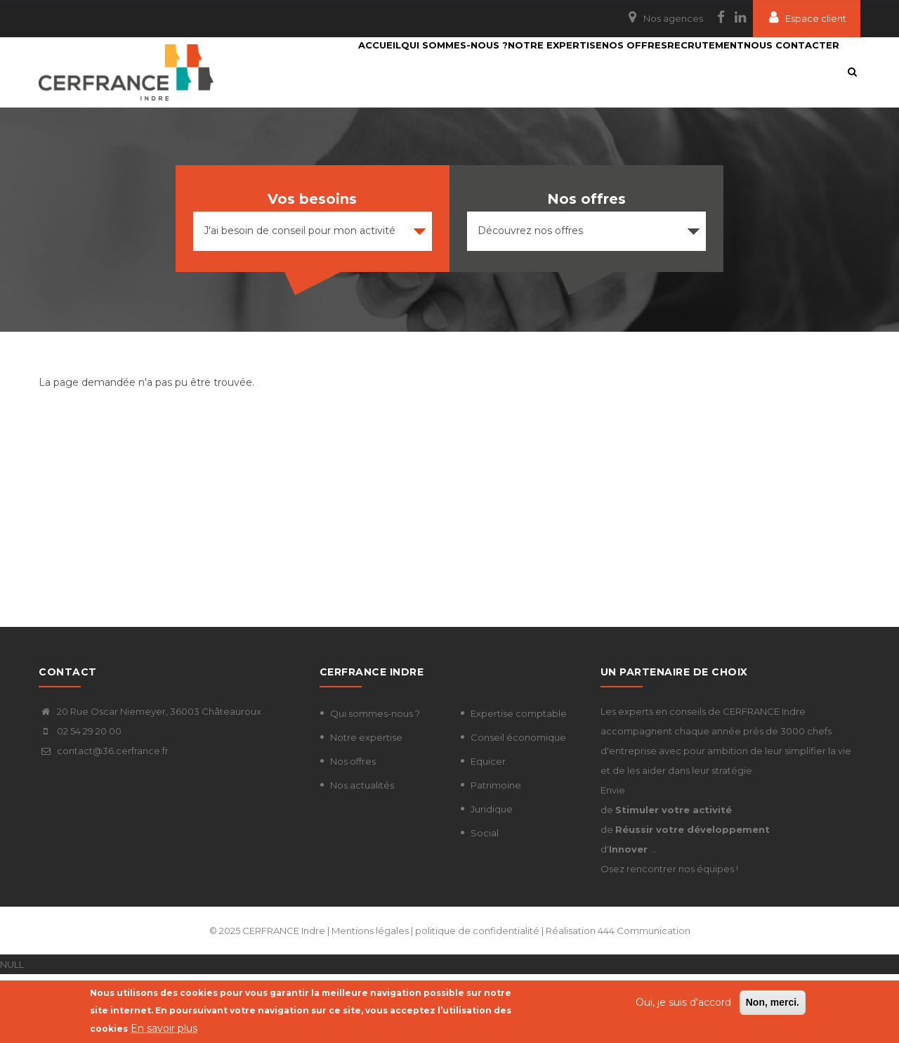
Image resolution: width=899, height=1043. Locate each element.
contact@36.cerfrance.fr (104, 819)
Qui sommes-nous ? (399, 71)
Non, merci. (772, 1002)
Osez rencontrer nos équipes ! (669, 937)
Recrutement (700, 71)
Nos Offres (612, 71)
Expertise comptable (519, 782)
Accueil (307, 71)
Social (485, 901)
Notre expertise (516, 71)
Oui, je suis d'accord (683, 1002)
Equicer (488, 830)
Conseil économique (518, 806)
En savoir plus (164, 1028)
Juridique (492, 877)
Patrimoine (496, 854)
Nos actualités (362, 854)
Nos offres (353, 830)
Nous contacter (333, 142)
